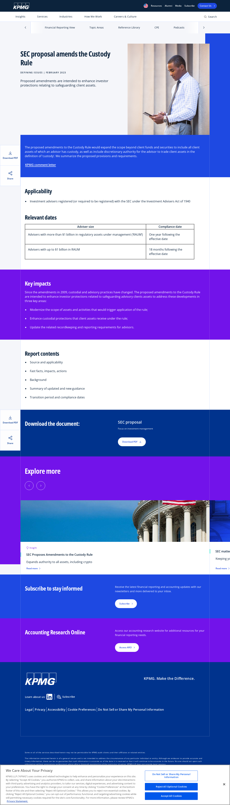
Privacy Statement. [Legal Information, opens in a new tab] (17, 801)
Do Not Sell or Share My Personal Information (131, 710)
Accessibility (56, 710)
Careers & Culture (125, 16)
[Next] (40, 485)
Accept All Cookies (171, 796)
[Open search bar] (210, 17)
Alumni (168, 5)
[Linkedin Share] (49, 697)
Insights (20, 16)
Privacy (40, 710)
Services (42, 16)
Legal (28, 710)
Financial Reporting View (60, 27)
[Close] (224, 784)
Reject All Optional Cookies (171, 786)
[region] (115, 785)
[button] (146, 6)
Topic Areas (96, 27)
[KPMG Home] (21, 5)
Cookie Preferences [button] (82, 710)
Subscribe (189, 5)
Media (178, 5)
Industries (65, 16)
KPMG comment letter (40, 165)
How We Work (93, 16)
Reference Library (129, 27)
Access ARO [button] (125, 647)
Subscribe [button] (124, 603)
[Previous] (29, 485)
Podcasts (179, 27)
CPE (157, 27)
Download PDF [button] (131, 441)
